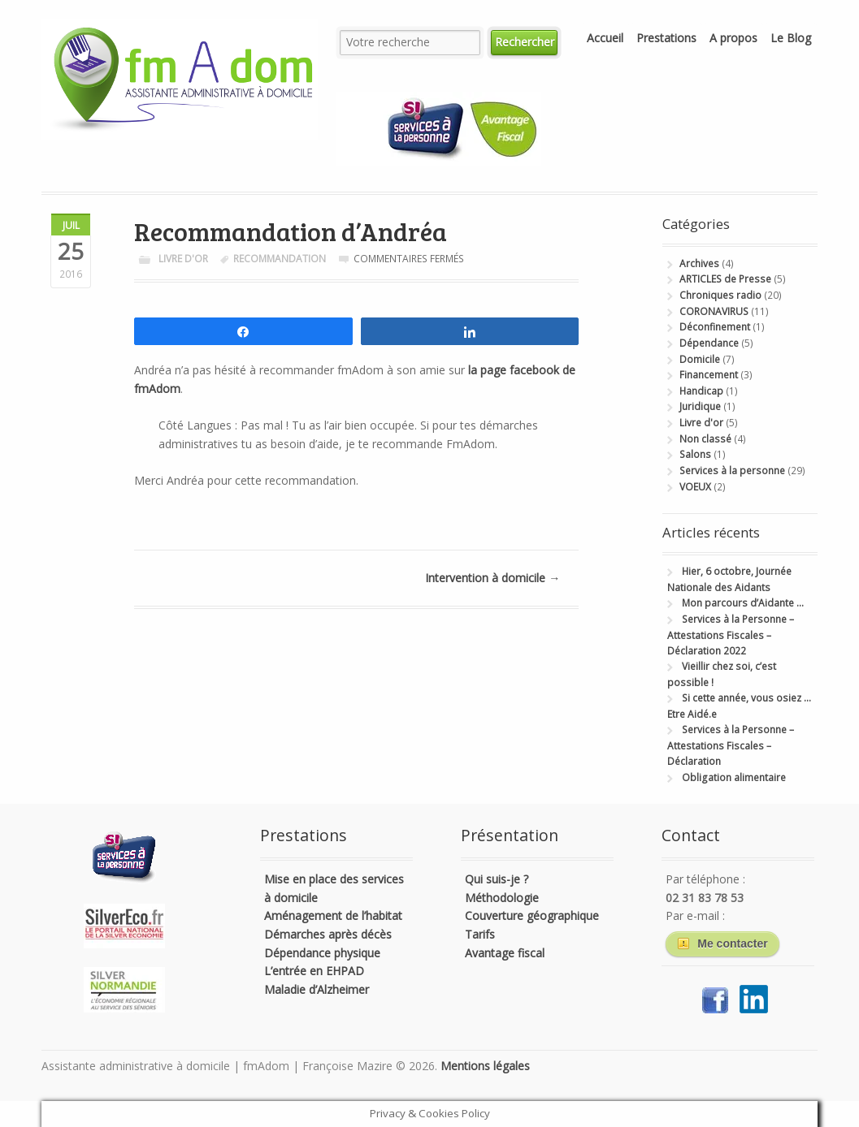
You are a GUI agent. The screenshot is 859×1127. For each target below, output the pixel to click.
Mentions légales (485, 1065)
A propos (733, 37)
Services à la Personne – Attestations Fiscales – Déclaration (730, 745)
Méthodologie (502, 897)
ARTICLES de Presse (725, 279)
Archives (699, 263)
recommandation (279, 259)
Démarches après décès (328, 934)
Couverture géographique (532, 915)
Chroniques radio (720, 295)
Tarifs (480, 934)
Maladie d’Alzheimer (316, 989)
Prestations (666, 37)
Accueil (605, 37)
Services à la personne (732, 470)
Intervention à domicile (492, 577)
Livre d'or (183, 259)
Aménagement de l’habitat (333, 915)
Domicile (699, 359)
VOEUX (695, 487)
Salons (695, 454)
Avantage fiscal (504, 953)
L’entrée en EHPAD (314, 970)
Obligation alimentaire (734, 777)
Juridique (700, 406)
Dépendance (709, 343)
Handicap (701, 391)
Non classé (705, 439)
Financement (708, 375)
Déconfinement (714, 327)
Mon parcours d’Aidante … (743, 603)
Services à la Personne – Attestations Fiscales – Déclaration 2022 (730, 635)
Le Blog (790, 37)
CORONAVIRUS (713, 311)
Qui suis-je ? (496, 879)
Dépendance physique (322, 953)
